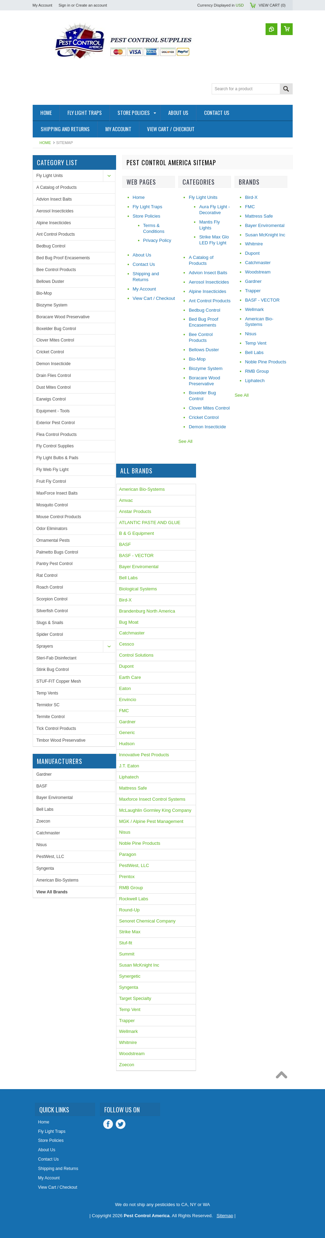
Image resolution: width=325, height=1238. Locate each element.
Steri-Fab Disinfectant (56, 658)
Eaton (125, 688)
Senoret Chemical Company (147, 921)
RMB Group (131, 887)
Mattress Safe (133, 788)
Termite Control (50, 716)
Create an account (91, 5)
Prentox (127, 876)
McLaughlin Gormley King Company (155, 810)
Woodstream (132, 1053)
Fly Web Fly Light (52, 469)
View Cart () (272, 5)
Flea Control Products (56, 434)
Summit (127, 954)
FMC (124, 710)
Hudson (127, 743)
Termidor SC (48, 704)
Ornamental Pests (53, 540)
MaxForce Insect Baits (57, 493)
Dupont (126, 666)
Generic (127, 732)
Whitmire (128, 1042)
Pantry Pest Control (54, 563)
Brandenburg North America (147, 611)
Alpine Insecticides (53, 222)
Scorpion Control (51, 599)
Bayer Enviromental (54, 797)
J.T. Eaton (129, 765)
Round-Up (129, 909)
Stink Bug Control (52, 669)
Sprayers (44, 646)
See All (185, 441)
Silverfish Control (52, 610)
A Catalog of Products (56, 187)
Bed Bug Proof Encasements (63, 257)
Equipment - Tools (53, 411)
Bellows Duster (50, 281)
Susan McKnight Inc (139, 965)
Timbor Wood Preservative (61, 740)
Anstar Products (135, 511)
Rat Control (47, 575)
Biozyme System (51, 305)
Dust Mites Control (53, 387)
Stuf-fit (125, 942)
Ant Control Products (55, 234)
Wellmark (128, 1031)
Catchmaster (48, 833)
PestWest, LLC (50, 856)
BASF (41, 786)
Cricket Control (50, 351)
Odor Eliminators (51, 528)
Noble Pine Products (140, 843)
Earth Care (130, 677)
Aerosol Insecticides (55, 211)
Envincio (127, 699)
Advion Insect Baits (54, 199)
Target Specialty (135, 998)
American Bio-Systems (57, 880)
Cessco (126, 644)
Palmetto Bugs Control (57, 552)
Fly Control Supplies (55, 446)
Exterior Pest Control (55, 422)
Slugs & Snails (49, 622)
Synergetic (129, 976)
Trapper (127, 1020)
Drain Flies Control (53, 375)
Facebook (108, 1124)
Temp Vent (129, 1009)
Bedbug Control (50, 246)
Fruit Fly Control (51, 481)
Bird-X (125, 600)
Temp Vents (47, 693)
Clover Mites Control (55, 340)
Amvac (126, 500)
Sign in (64, 5)
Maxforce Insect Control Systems (152, 799)
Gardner (44, 774)
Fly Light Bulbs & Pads (57, 457)
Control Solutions (136, 655)
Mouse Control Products (58, 516)
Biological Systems (138, 588)
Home (45, 143)
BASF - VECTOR (136, 555)
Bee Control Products (56, 269)
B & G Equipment (136, 533)
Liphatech (129, 777)
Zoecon (43, 821)
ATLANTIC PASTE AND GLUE (150, 522)
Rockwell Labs (133, 898)
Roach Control (49, 587)
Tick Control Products (56, 728)
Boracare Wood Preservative (63, 316)
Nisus (41, 844)
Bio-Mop (44, 293)
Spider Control (49, 634)
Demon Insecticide (53, 363)
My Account (42, 5)
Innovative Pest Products (144, 754)
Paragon (127, 854)
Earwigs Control (51, 399)
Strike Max (129, 931)
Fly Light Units (49, 175)
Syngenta (45, 868)
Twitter (120, 1124)
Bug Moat (129, 622)
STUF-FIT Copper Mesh (58, 681)
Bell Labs (45, 809)
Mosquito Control (52, 505)
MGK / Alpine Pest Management (151, 821)
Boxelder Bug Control (56, 328)
